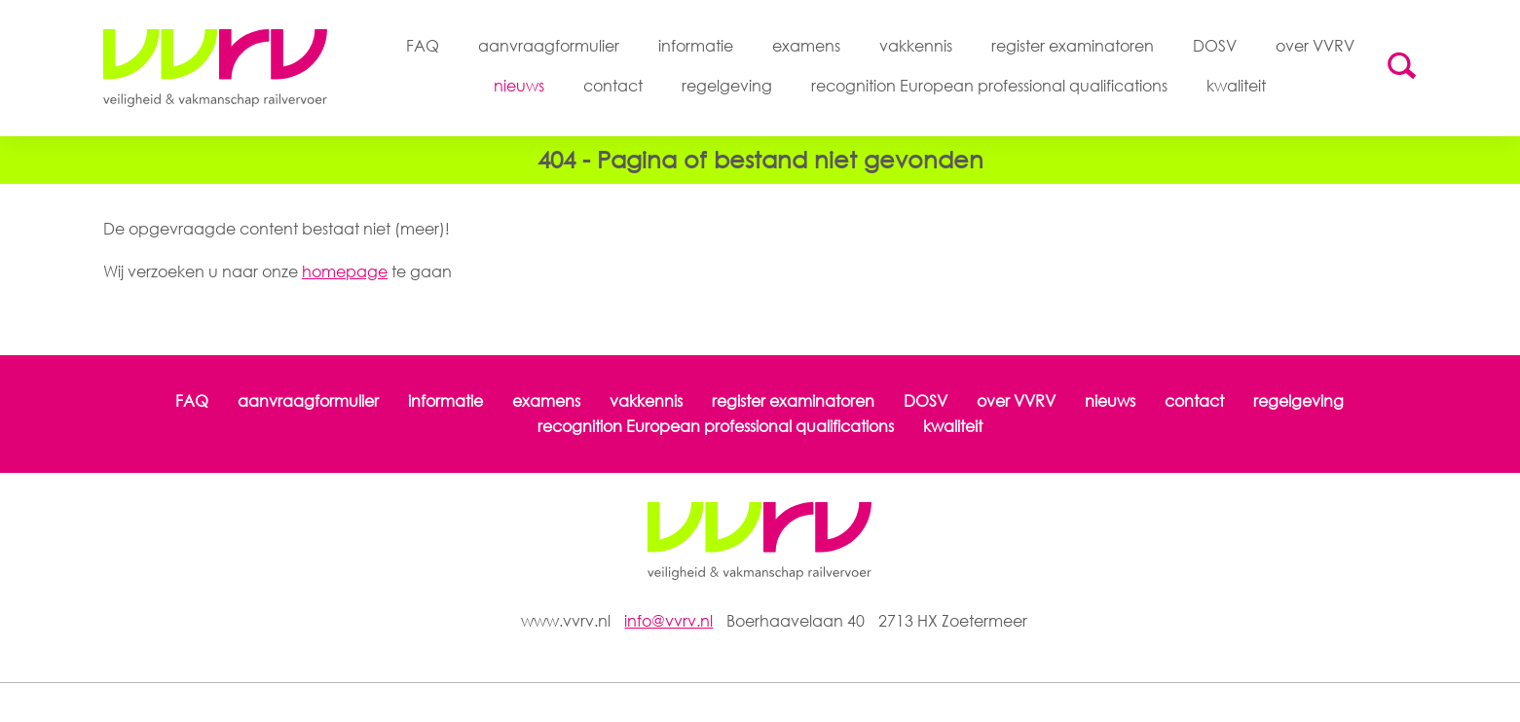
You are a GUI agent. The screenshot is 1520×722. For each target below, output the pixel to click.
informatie (695, 45)
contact (613, 85)
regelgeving (727, 85)
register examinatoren (1072, 45)
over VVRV (1315, 45)
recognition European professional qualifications (989, 85)
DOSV (1215, 45)
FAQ (422, 45)
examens (806, 45)
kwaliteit (1236, 85)
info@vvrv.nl (668, 621)
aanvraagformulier (548, 45)
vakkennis (915, 45)
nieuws (519, 85)
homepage (345, 271)
